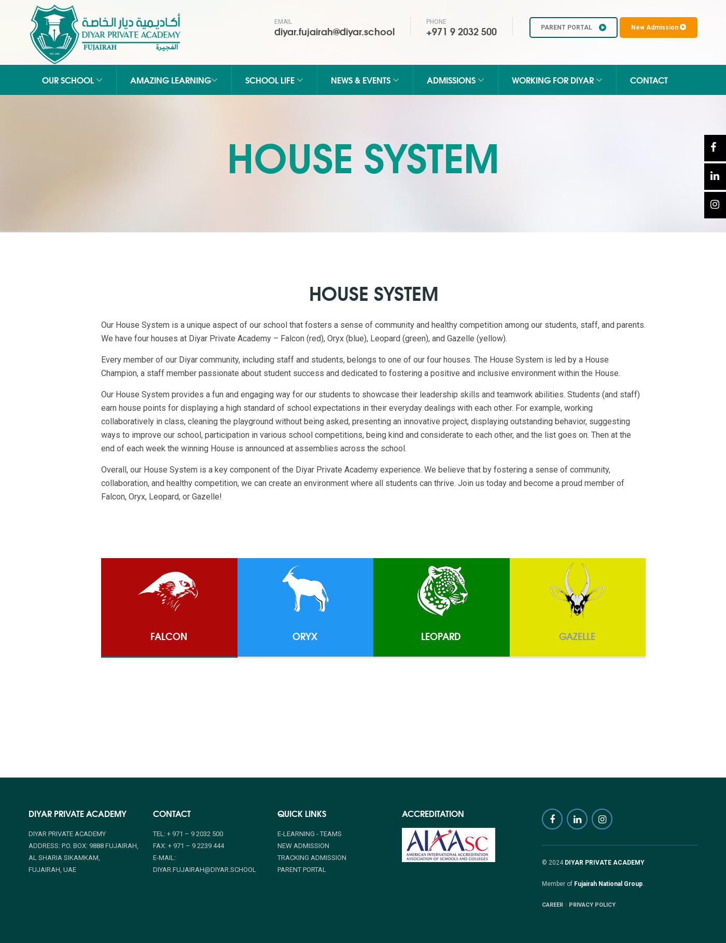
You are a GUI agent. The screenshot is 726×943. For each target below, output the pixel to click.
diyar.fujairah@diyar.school (334, 31)
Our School (72, 79)
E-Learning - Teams (309, 834)
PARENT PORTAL (573, 27)
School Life (274, 79)
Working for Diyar (557, 79)
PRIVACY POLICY (592, 905)
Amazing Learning (174, 79)
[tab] (168, 608)
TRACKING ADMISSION (311, 858)
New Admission (658, 27)
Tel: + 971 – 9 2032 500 (188, 834)
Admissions (455, 79)
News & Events (365, 79)
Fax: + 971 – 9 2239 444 (188, 846)
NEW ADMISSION (303, 846)
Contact (649, 79)
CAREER (552, 905)
